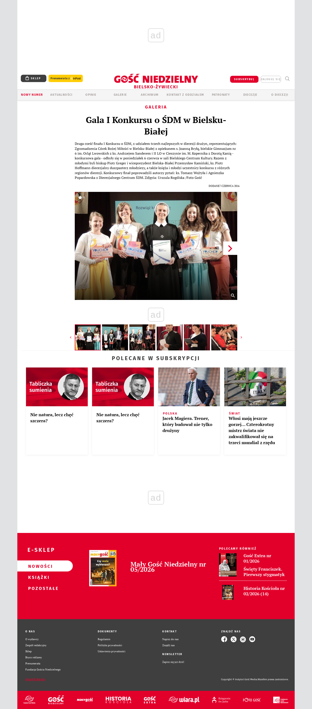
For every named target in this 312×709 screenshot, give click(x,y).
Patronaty (221, 95)
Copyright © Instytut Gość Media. (239, 679)
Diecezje (250, 95)
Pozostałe (38, 588)
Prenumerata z (65, 78)
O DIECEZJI (279, 95)
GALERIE (120, 95)
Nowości (38, 566)
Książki (38, 577)
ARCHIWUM (149, 95)
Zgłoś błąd (35, 679)
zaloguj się (271, 79)
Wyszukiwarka (287, 79)
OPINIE (90, 95)
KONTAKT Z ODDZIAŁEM (185, 95)
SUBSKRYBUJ (244, 79)
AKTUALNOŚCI (61, 95)
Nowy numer (32, 95)
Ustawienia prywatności (111, 651)
